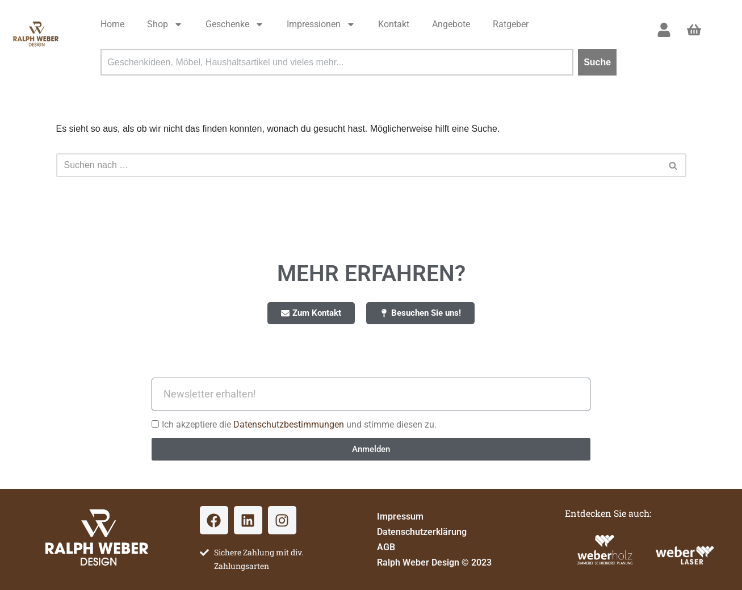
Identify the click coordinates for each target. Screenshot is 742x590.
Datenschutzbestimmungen (289, 424)
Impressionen (321, 24)
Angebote (451, 24)
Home (112, 24)
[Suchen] (358, 165)
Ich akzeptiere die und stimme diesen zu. (299, 424)
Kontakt (393, 24)
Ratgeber (511, 24)
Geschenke (235, 24)
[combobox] (336, 62)
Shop (165, 24)
